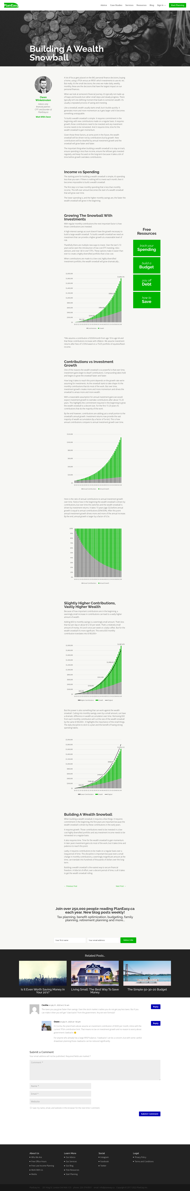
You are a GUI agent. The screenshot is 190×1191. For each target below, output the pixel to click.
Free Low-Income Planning (42, 1165)
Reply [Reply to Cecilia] (155, 1006)
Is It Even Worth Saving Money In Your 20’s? (43, 991)
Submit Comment (149, 1114)
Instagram (104, 1157)
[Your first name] (70, 940)
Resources (141, 5)
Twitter (103, 1165)
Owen (56, 1021)
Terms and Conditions (144, 1161)
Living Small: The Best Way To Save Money (95, 991)
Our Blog (69, 1165)
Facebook (104, 1161)
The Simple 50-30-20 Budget (147, 989)
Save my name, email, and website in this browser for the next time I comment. (66, 1108)
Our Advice (70, 1157)
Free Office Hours (38, 1161)
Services (129, 5)
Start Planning (72, 1174)
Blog (152, 5)
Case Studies (116, 5)
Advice (104, 5)
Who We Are (36, 1157)
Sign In (160, 5)
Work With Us (37, 1170)
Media (34, 1174)
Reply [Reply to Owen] (155, 1023)
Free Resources (72, 1170)
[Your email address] (103, 940)
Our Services (71, 1161)
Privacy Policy (140, 1157)
